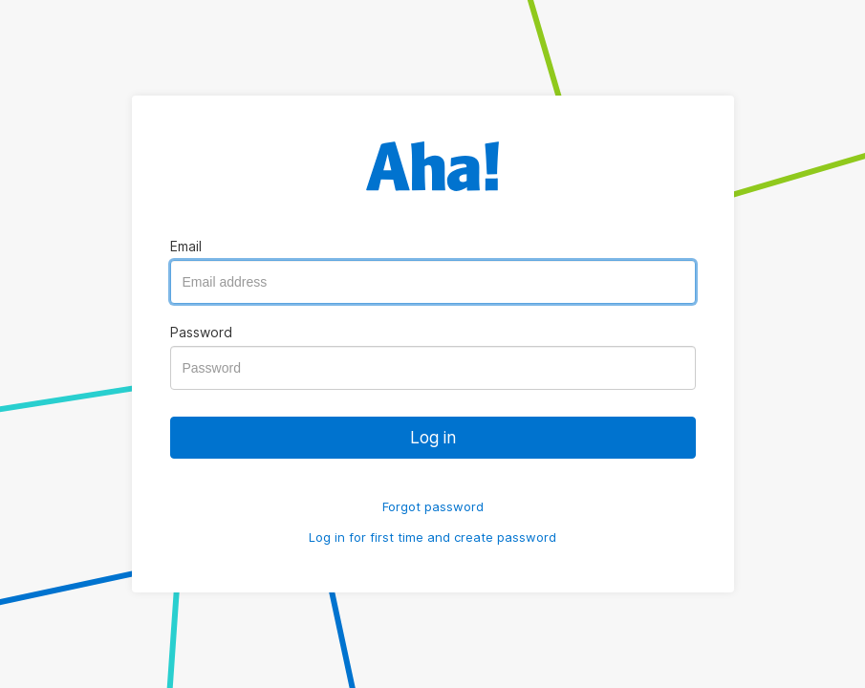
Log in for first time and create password (432, 537)
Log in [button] (433, 437)
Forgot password (433, 506)
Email (186, 246)
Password (201, 332)
